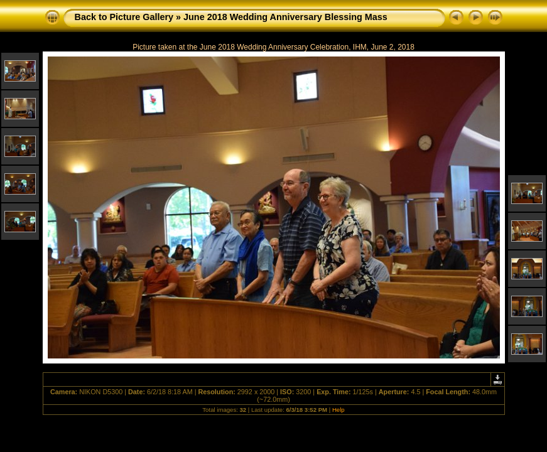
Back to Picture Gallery (124, 17)
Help (338, 409)
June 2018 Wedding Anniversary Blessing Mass (285, 17)
